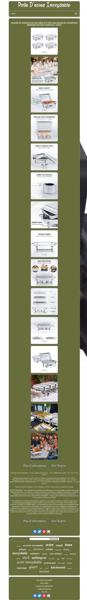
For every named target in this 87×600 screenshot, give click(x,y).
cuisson (66, 554)
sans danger (55, 553)
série (18, 558)
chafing (66, 549)
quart (33, 567)
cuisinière (35, 553)
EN (43, 592)
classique (18, 546)
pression (38, 549)
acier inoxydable (29, 562)
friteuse (22, 549)
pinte (29, 550)
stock (26, 557)
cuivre (47, 568)
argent (44, 554)
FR (46, 592)
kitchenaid (58, 567)
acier (50, 545)
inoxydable (20, 553)
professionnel (50, 563)
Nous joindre (44, 583)
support (69, 568)
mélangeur (39, 557)
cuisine (49, 549)
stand (59, 545)
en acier (51, 558)
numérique (22, 568)
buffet (69, 563)
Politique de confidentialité (44, 586)
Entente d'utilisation (44, 589)
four (41, 568)
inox (68, 545)
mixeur (73, 554)
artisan (61, 563)
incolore (44, 571)
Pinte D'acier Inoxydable (44, 580)
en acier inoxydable (33, 545)
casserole (58, 550)
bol (63, 558)
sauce (58, 559)
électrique (69, 558)
